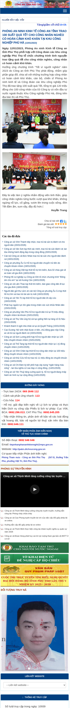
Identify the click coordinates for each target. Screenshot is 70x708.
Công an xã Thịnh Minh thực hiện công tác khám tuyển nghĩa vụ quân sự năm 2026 (36, 530)
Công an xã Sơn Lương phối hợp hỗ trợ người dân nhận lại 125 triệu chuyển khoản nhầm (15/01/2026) (33, 338)
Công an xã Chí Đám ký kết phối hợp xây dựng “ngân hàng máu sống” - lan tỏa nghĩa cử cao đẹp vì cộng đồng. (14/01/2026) (34, 366)
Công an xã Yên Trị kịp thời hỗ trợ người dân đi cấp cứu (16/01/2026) (30, 299)
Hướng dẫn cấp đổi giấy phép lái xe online (23, 525)
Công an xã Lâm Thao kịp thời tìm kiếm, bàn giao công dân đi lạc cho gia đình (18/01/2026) (34, 285)
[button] (35, 489)
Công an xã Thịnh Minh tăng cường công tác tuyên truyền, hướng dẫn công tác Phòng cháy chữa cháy (34, 512)
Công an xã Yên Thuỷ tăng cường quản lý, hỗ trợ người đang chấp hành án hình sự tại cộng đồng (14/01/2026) (35, 373)
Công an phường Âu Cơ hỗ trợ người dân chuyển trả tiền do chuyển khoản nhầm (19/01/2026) (32, 264)
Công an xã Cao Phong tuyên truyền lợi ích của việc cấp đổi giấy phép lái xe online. (36, 519)
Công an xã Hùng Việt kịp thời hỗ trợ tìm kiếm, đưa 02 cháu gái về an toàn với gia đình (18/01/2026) (35, 271)
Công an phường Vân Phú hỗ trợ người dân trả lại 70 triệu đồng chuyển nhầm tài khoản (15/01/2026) (34, 313)
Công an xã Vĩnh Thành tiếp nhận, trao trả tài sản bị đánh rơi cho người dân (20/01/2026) (34, 243)
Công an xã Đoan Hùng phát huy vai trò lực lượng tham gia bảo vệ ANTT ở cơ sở (36, 537)
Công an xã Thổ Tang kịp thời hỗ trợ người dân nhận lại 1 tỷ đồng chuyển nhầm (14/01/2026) (34, 345)
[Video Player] (35, 489)
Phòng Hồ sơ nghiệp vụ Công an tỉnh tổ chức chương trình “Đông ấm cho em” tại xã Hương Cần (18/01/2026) (34, 278)
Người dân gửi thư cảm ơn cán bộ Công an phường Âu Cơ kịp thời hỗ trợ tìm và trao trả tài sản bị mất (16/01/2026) (35, 292)
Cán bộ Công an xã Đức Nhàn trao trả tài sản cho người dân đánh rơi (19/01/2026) (35, 257)
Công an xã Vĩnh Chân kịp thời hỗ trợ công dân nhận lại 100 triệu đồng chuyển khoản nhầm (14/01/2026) (34, 352)
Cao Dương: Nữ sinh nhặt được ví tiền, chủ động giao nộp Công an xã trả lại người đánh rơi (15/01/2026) (34, 331)
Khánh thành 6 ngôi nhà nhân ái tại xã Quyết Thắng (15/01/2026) (34, 326)
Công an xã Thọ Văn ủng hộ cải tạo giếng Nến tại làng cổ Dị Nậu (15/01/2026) (34, 320)
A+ (62, 24)
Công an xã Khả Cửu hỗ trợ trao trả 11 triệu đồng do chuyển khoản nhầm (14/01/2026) (35, 359)
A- (65, 24)
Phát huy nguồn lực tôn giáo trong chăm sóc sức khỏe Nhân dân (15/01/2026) (34, 306)
